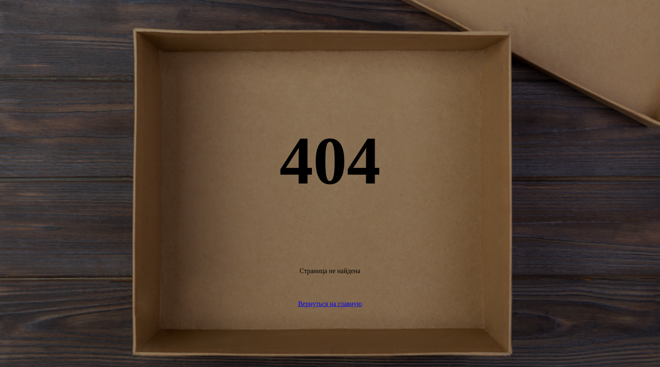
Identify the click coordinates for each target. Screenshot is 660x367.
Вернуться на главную (330, 303)
